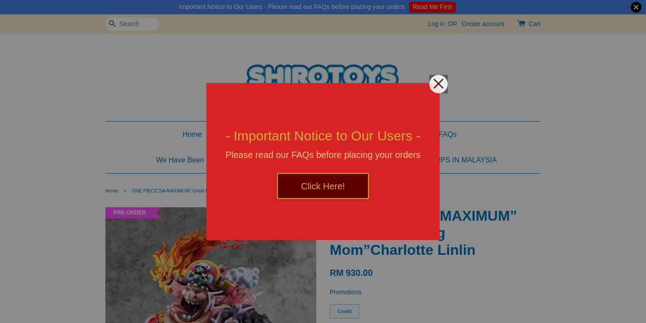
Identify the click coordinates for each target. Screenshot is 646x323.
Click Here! (323, 186)
